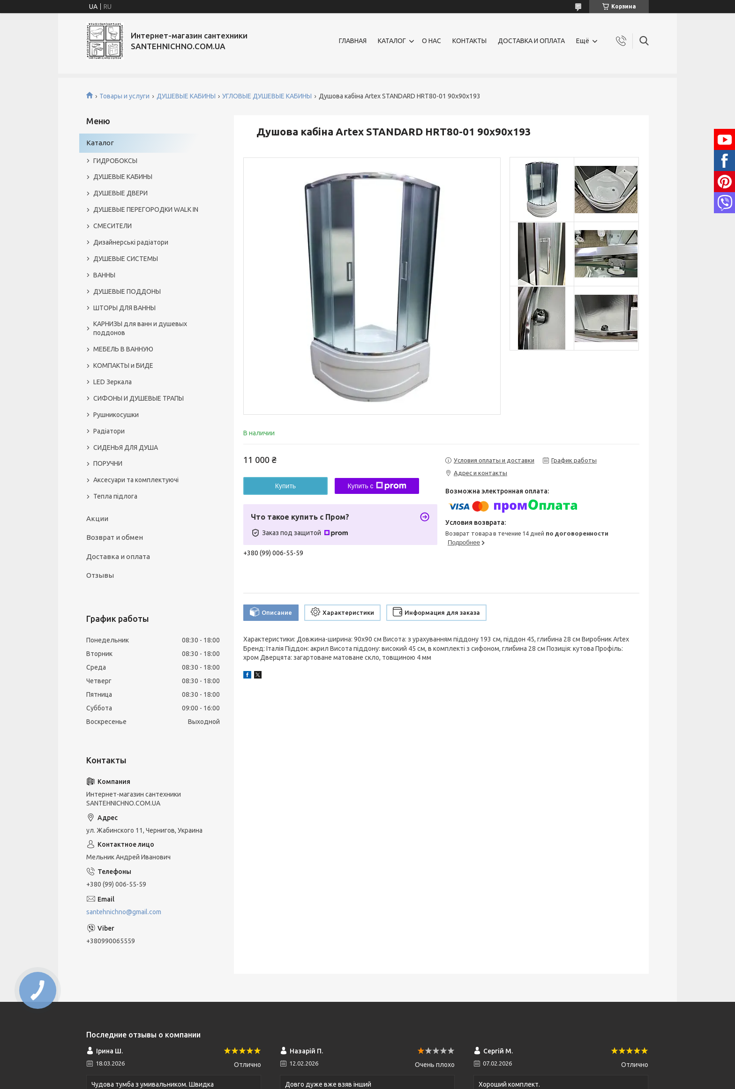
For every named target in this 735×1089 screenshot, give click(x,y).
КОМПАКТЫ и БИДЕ (123, 365)
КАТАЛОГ (392, 41)
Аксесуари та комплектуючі (136, 480)
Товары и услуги (124, 96)
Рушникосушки (116, 414)
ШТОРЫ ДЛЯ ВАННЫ (124, 308)
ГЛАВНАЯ (353, 41)
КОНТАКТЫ (469, 41)
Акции (97, 518)
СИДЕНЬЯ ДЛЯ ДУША (125, 447)
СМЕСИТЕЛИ (112, 226)
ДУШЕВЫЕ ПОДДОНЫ (127, 291)
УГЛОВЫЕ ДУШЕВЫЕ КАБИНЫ (267, 96)
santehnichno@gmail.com (123, 912)
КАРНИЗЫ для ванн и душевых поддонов (140, 328)
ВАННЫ (104, 275)
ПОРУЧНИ (107, 463)
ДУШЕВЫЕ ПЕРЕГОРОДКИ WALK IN (145, 209)
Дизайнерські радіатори (130, 242)
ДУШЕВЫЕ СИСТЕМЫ (125, 258)
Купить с (376, 486)
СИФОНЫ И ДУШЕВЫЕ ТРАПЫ (138, 398)
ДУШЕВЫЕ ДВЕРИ (120, 193)
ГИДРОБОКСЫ (115, 160)
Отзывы (100, 575)
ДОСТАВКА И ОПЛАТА (531, 41)
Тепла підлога (115, 496)
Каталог (100, 143)
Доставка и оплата (118, 556)
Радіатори (109, 431)
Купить (285, 486)
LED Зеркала (112, 382)
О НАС (431, 41)
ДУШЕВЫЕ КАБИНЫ (186, 96)
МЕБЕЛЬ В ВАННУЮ (123, 349)
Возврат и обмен (114, 537)
